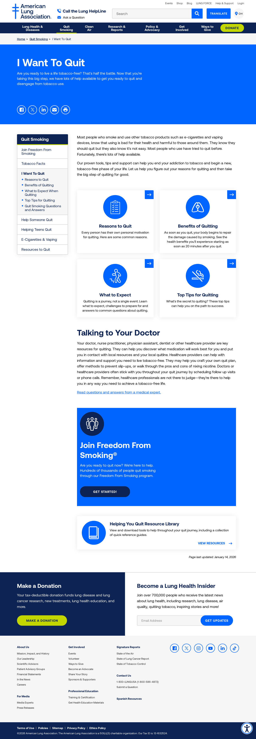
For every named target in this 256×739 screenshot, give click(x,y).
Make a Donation (42, 620)
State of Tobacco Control (131, 663)
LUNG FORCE (204, 3)
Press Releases (25, 707)
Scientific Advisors (27, 663)
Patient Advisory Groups (31, 669)
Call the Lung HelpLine (81, 10)
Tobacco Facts (33, 163)
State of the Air (125, 653)
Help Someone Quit (37, 219)
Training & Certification (81, 697)
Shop (180, 3)
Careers (21, 684)
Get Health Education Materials (86, 702)
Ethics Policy (97, 728)
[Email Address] (171, 620)
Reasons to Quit (36, 179)
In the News (23, 679)
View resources (212, 543)
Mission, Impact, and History (33, 653)
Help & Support (225, 3)
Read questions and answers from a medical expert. (119, 392)
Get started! (105, 491)
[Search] (197, 14)
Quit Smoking (39, 39)
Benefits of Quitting (39, 185)
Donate (232, 28)
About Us (23, 647)
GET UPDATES (216, 620)
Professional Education (83, 691)
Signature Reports (128, 647)
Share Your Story (77, 674)
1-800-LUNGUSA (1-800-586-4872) (138, 681)
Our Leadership (25, 658)
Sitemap (57, 728)
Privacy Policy (76, 728)
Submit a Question (127, 687)
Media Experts (25, 702)
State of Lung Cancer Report (133, 658)
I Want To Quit (32, 173)
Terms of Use (25, 728)
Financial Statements (29, 674)
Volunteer (73, 658)
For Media (23, 696)
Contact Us (124, 675)
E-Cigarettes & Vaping (39, 239)
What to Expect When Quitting (41, 192)
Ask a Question (71, 17)
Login (241, 3)
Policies (43, 728)
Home (21, 39)
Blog (189, 3)
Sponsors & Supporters (81, 679)
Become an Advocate (80, 669)
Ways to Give (75, 663)
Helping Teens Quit (36, 229)
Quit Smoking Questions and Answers (43, 208)
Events (169, 3)
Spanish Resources (129, 698)
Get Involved (76, 647)
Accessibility (246, 728)
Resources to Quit (35, 249)
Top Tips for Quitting (40, 200)
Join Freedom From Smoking (36, 151)
